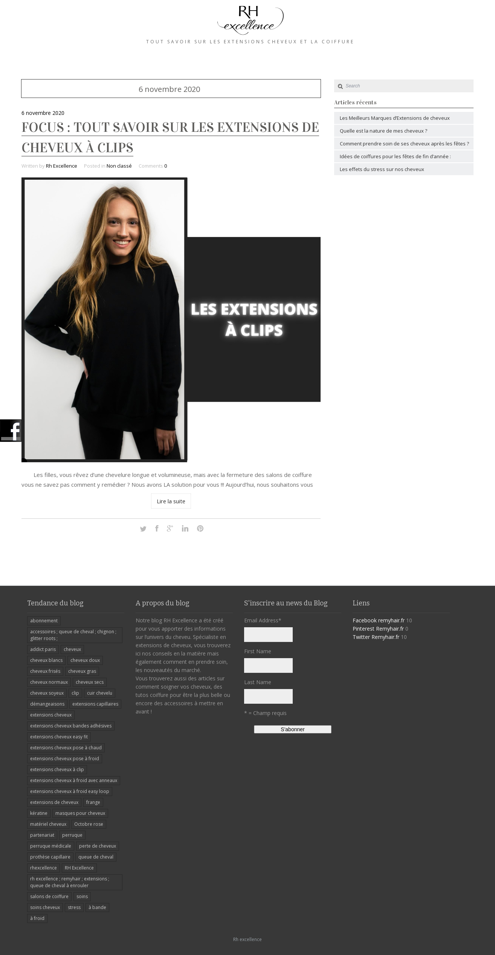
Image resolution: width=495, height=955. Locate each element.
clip (75, 693)
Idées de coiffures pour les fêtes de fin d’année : (395, 156)
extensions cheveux (51, 715)
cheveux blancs (46, 660)
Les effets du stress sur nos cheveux (382, 169)
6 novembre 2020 (42, 112)
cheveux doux (85, 660)
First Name (257, 651)
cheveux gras (82, 671)
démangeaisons (47, 704)
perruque (72, 835)
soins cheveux (45, 907)
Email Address (262, 620)
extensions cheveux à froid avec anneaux (73, 780)
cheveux (72, 649)
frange (93, 802)
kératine (38, 813)
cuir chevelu (99, 693)
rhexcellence (43, 868)
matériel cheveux (48, 824)
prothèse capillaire (50, 857)
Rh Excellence (61, 165)
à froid (37, 918)
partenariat (42, 835)
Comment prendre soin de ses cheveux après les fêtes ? (404, 143)
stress (74, 907)
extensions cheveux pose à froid (64, 758)
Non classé (119, 165)
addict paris (43, 649)
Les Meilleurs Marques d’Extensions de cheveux (395, 118)
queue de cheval (95, 857)
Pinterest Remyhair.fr (378, 628)
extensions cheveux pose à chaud (66, 747)
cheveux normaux (49, 682)
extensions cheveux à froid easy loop (69, 791)
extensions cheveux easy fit (59, 736)
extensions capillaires (95, 704)
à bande (97, 907)
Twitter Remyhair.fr (376, 636)
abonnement (44, 620)
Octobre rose (88, 824)
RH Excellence (79, 868)
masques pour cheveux (80, 813)
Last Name (257, 682)
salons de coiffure (49, 896)
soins (82, 896)
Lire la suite (171, 501)
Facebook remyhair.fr (379, 620)
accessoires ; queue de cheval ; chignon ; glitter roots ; (73, 635)
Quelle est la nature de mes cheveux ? (383, 130)
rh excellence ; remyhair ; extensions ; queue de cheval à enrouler (69, 882)
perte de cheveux (97, 846)
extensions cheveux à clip (57, 769)
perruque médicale (50, 846)
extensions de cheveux (54, 802)
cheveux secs (90, 682)
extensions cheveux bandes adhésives (71, 726)
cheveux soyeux (47, 693)
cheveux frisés (45, 671)
